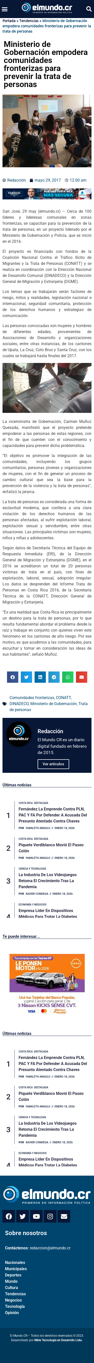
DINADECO (19, 703)
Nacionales (15, 1262)
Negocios (13, 1300)
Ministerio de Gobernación (53, 703)
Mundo (11, 1281)
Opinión (12, 1312)
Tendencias (29, 20)
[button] (5, 9)
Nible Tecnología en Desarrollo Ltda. (58, 1340)
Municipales (16, 1268)
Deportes (13, 1275)
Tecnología (15, 1306)
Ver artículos (53, 764)
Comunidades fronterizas (32, 697)
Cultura (11, 1287)
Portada (9, 20)
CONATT (63, 697)
